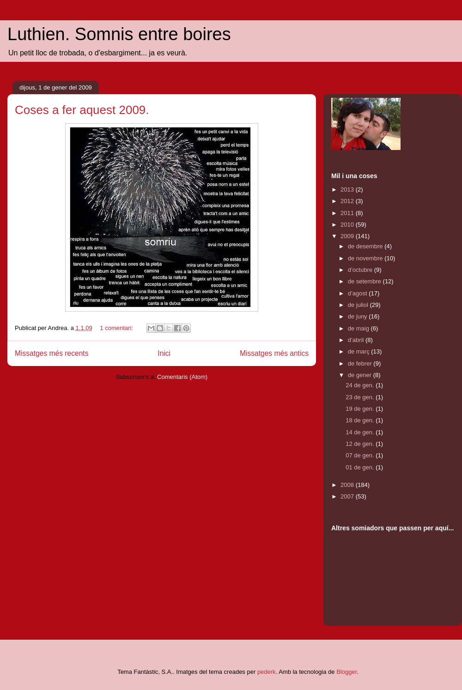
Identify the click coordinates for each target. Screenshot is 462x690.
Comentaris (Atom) (182, 376)
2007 (348, 496)
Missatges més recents (51, 353)
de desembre (366, 246)
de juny (358, 316)
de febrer (361, 363)
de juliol (359, 304)
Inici (164, 353)
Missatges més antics (274, 353)
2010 (348, 224)
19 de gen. (361, 408)
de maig (359, 328)
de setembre (365, 281)
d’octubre (361, 269)
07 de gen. (361, 455)
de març (359, 351)
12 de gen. (361, 443)
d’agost (358, 293)
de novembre (366, 258)
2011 (348, 213)
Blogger (346, 671)
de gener (360, 375)
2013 (348, 189)
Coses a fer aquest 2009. (82, 110)
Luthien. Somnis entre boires (119, 34)
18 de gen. (361, 420)
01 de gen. (361, 467)
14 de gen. (361, 432)
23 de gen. (361, 397)
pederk (266, 671)
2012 (348, 201)
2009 (348, 236)
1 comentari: (117, 327)
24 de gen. (361, 385)
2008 (348, 484)
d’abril (356, 339)
